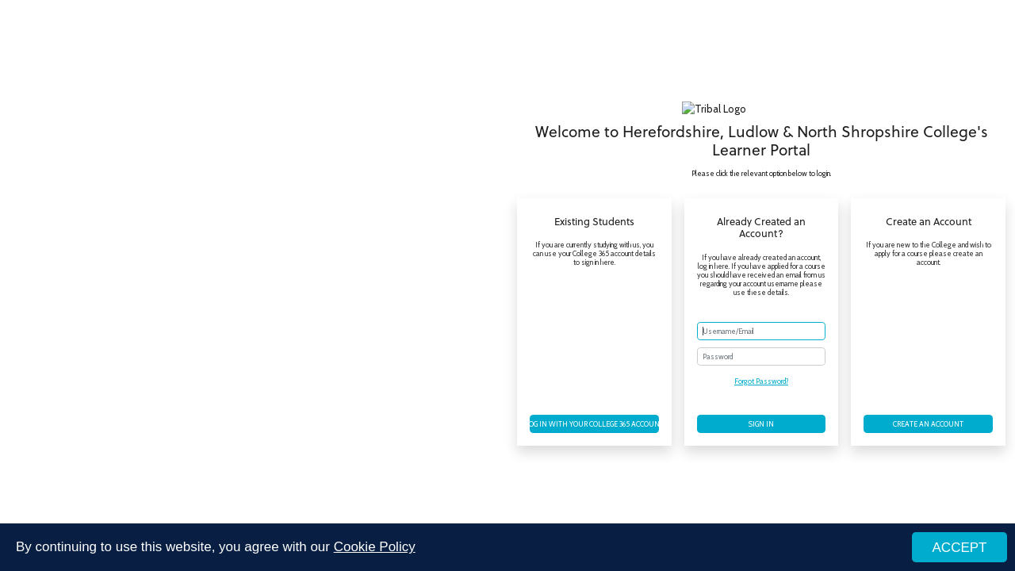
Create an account (928, 424)
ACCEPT (960, 548)
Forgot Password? (761, 381)
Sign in (761, 424)
